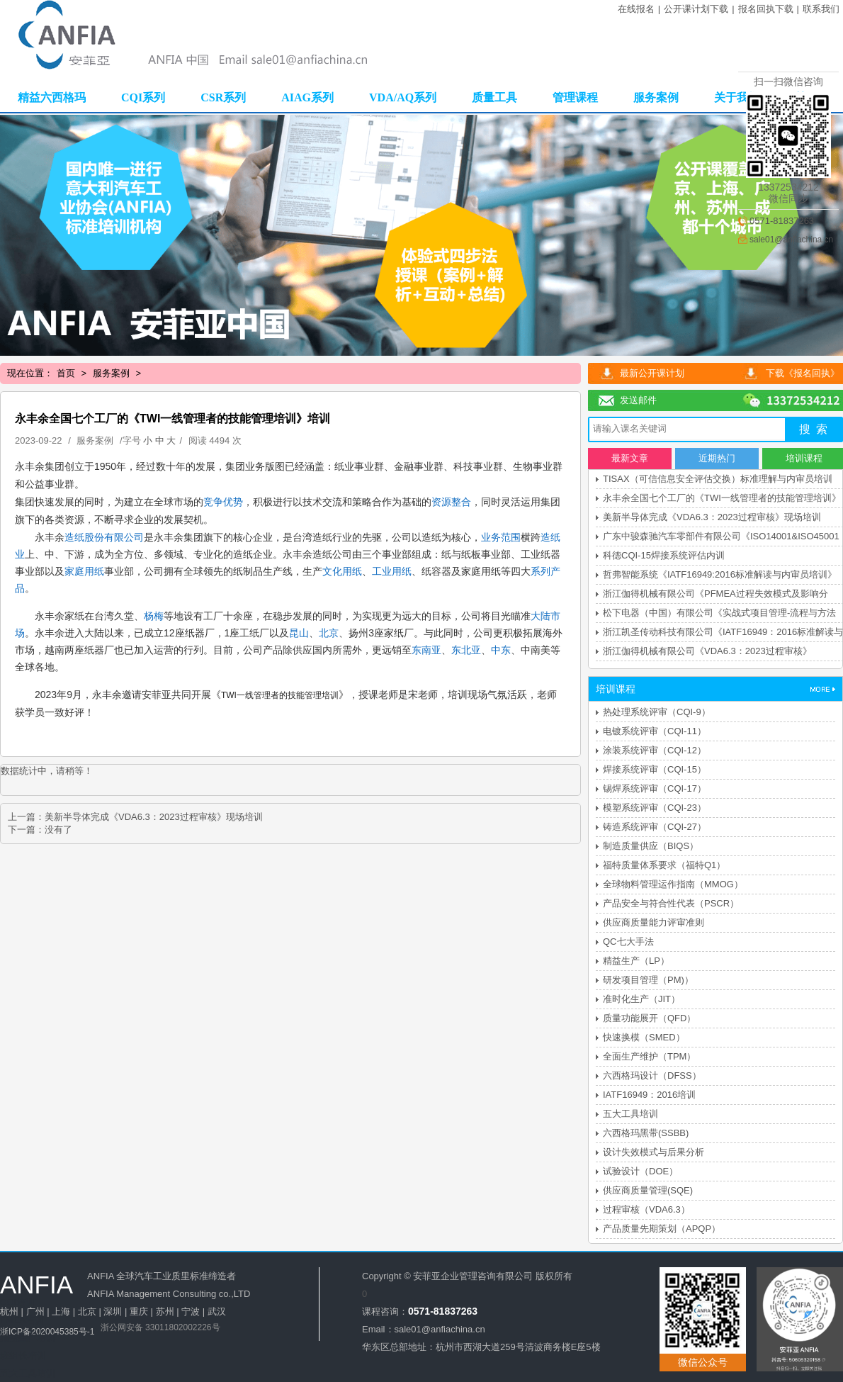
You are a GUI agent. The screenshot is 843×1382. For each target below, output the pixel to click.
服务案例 (656, 97)
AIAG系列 (307, 97)
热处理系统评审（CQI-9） (657, 712)
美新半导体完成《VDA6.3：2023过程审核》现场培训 (154, 816)
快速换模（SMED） (644, 1037)
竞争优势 (223, 501)
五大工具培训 (630, 1113)
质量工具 (494, 97)
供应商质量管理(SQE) (648, 1190)
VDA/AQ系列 (402, 97)
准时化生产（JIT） (641, 999)
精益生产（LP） (636, 960)
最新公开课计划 (652, 373)
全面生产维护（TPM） (649, 1056)
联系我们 (821, 9)
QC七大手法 (628, 941)
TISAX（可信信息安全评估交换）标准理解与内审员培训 (717, 478)
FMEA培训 (22, 1320)
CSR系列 (223, 97)
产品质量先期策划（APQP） (661, 1228)
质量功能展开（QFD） (649, 1018)
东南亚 (426, 650)
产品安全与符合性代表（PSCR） (671, 903)
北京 (329, 633)
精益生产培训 (27, 1337)
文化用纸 (342, 571)
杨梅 (154, 616)
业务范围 (501, 537)
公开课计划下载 (696, 9)
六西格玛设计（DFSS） (652, 1075)
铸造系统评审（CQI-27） (654, 826)
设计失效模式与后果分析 (653, 1152)
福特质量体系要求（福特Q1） (664, 865)
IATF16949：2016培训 (649, 1094)
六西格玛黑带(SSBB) (646, 1133)
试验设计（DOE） (640, 1171)
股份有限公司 (114, 537)
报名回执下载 (765, 9)
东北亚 (466, 650)
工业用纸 (392, 571)
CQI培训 (17, 1302)
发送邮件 (638, 400)
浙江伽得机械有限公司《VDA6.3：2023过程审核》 (707, 651)
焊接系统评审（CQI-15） (654, 769)
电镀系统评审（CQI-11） (654, 731)
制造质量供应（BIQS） (650, 846)
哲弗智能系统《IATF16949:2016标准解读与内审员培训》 (720, 574)
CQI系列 (143, 97)
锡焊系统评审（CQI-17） (654, 788)
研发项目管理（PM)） (648, 979)
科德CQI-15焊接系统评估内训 (664, 555)
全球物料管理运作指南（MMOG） (673, 884)
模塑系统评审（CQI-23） (654, 807)
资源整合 (451, 501)
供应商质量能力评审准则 (653, 922)
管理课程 (575, 97)
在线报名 (636, 9)
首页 (66, 373)
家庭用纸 (84, 571)
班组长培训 (23, 1355)
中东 (501, 650)
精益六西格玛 (52, 97)
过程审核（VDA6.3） (646, 1209)
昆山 (299, 633)
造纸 (74, 537)
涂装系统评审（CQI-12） (654, 750)
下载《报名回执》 (802, 373)
